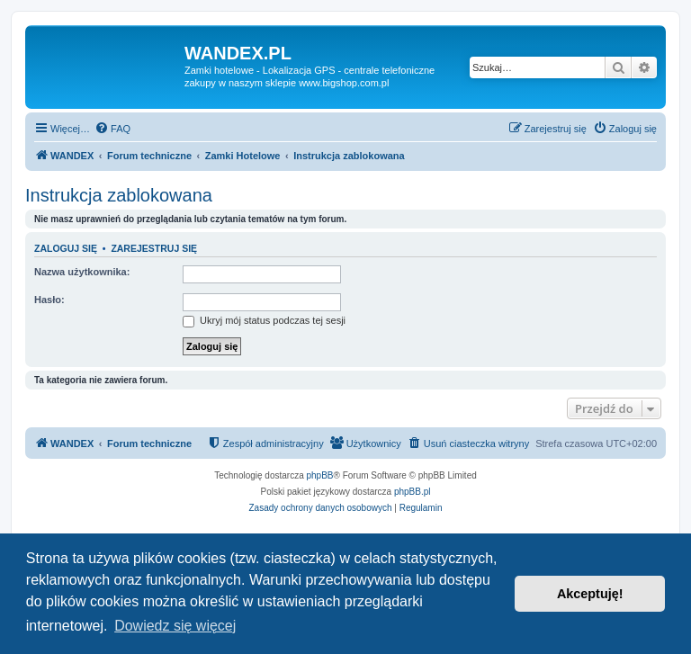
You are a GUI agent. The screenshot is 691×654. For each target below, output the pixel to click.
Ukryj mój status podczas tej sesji (264, 320)
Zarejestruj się (154, 248)
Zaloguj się (65, 248)
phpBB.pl (412, 492)
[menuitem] (112, 128)
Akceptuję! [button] (590, 594)
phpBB (320, 475)
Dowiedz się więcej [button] (175, 625)
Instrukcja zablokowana (118, 195)
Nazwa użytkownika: (82, 271)
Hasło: (49, 299)
